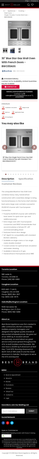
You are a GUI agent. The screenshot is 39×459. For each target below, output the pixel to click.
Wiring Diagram (9, 117)
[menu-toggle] (3, 5)
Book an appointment (13, 375)
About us (9, 378)
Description (8, 178)
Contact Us (11, 87)
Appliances (11, 11)
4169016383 (19, 97)
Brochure (7, 112)
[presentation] (4, 147)
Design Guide (25, 107)
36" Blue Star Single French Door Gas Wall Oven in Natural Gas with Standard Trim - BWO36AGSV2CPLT (18, 159)
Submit (31, 411)
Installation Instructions (11, 107)
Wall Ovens (8, 13)
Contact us (9, 395)
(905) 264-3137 (13, 294)
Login (7, 398)
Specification (26, 178)
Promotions (10, 385)
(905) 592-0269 (13, 312)
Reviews (8, 388)
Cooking (21, 11)
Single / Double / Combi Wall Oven (16, 15)
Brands (8, 382)
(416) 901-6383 (13, 279)
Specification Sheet (19, 112)
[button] (6, 174)
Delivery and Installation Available (19, 92)
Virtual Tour (9, 392)
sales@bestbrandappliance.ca (17, 95)
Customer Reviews (12, 183)
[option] (19, 33)
